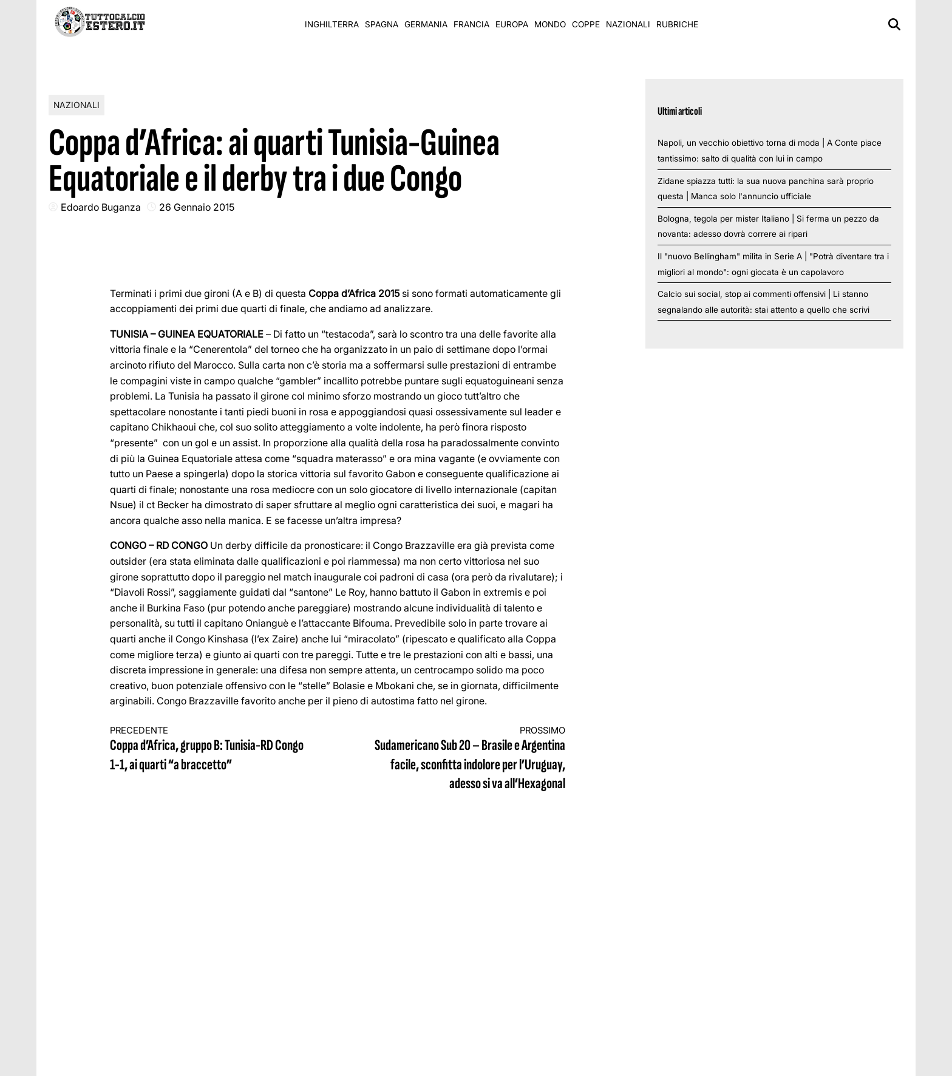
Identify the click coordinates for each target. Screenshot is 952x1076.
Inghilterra (332, 24)
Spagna (381, 24)
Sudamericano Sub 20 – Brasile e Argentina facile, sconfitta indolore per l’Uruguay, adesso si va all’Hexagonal (463, 759)
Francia (471, 24)
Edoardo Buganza (101, 207)
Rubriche (677, 24)
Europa (511, 24)
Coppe (586, 24)
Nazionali (628, 24)
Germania (425, 24)
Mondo (550, 24)
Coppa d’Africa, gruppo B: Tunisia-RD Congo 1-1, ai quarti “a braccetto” (212, 749)
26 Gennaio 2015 (196, 207)
